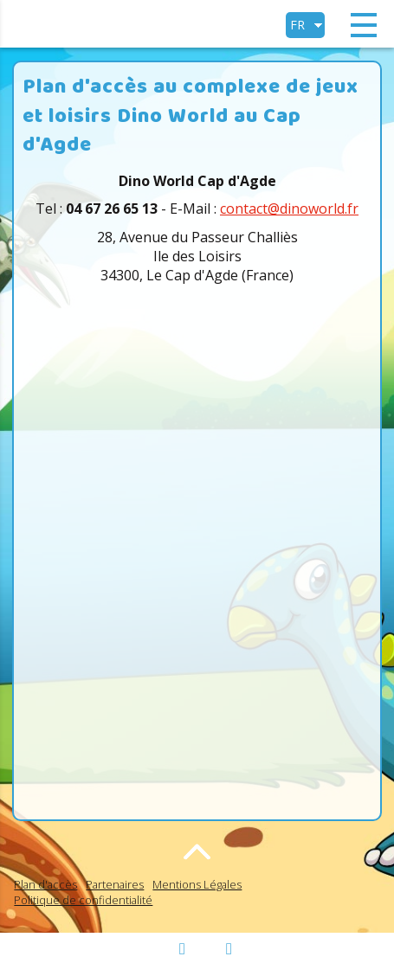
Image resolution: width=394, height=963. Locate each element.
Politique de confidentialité (83, 900)
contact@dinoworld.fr (289, 208)
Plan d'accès (45, 884)
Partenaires (115, 884)
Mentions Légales (197, 884)
